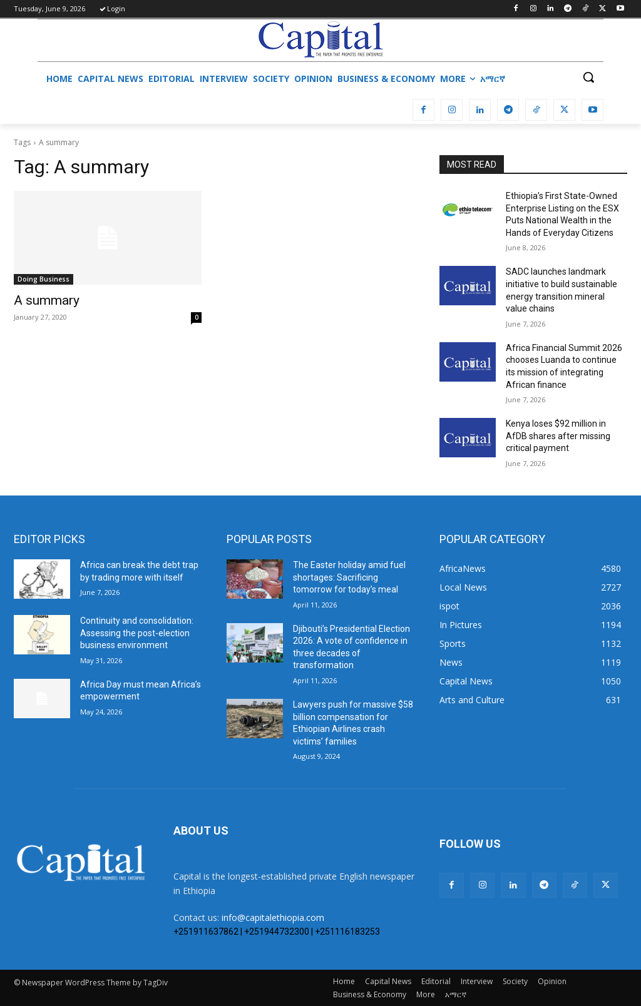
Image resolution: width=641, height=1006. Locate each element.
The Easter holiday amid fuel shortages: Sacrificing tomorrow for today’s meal (349, 577)
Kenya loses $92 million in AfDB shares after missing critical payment (558, 436)
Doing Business (43, 279)
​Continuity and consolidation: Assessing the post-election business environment (136, 633)
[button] (588, 77)
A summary (46, 300)
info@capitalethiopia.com (273, 917)
